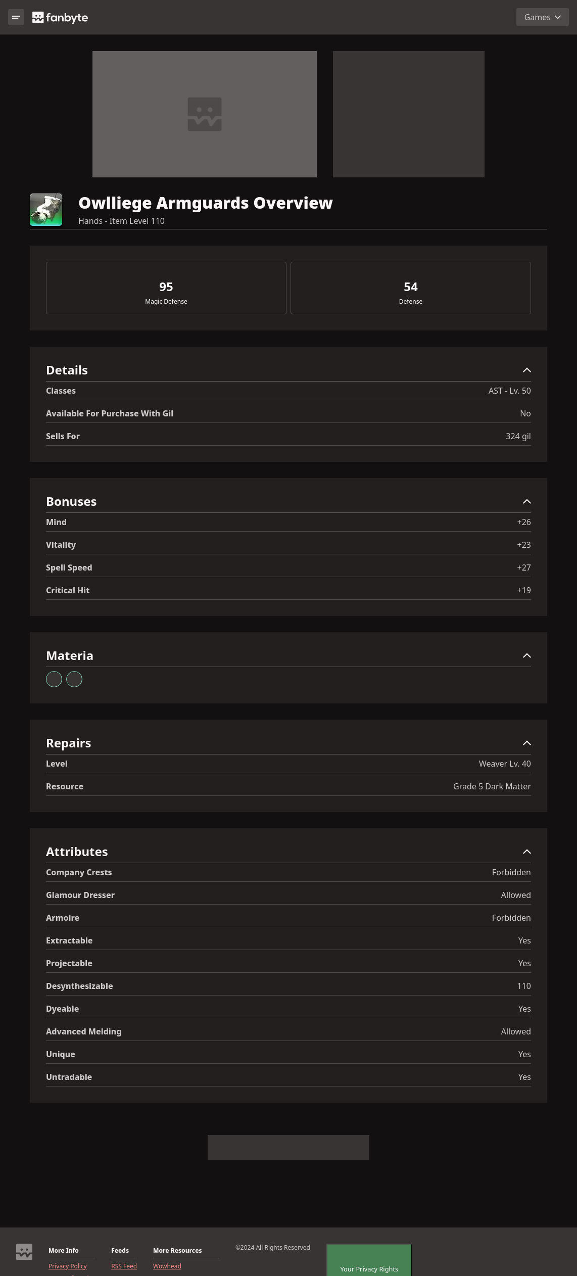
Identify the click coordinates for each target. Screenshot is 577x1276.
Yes (524, 940)
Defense (410, 302)
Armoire (62, 918)
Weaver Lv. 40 (505, 764)
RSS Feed (124, 1266)
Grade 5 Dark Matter (492, 786)
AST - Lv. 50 (510, 391)
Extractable (69, 940)
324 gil (518, 436)
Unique (60, 1054)
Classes (61, 391)
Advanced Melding (84, 1031)
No (525, 413)
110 (524, 986)
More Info (64, 1251)
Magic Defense (166, 302)
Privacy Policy (68, 1266)
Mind (56, 522)
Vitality (61, 545)
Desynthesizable (79, 986)
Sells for (63, 436)
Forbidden (511, 872)
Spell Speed (69, 567)
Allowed (516, 895)
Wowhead (167, 1266)
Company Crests (79, 872)
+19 (524, 590)
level (57, 764)
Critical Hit (67, 590)
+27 (524, 567)
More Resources (177, 1251)
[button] (288, 372)
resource (64, 786)
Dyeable (62, 1009)
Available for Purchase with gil (109, 413)
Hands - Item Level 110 (121, 221)
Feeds (120, 1251)
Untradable (69, 1077)
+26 (524, 522)
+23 (524, 545)
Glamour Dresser (80, 895)
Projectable (69, 963)
